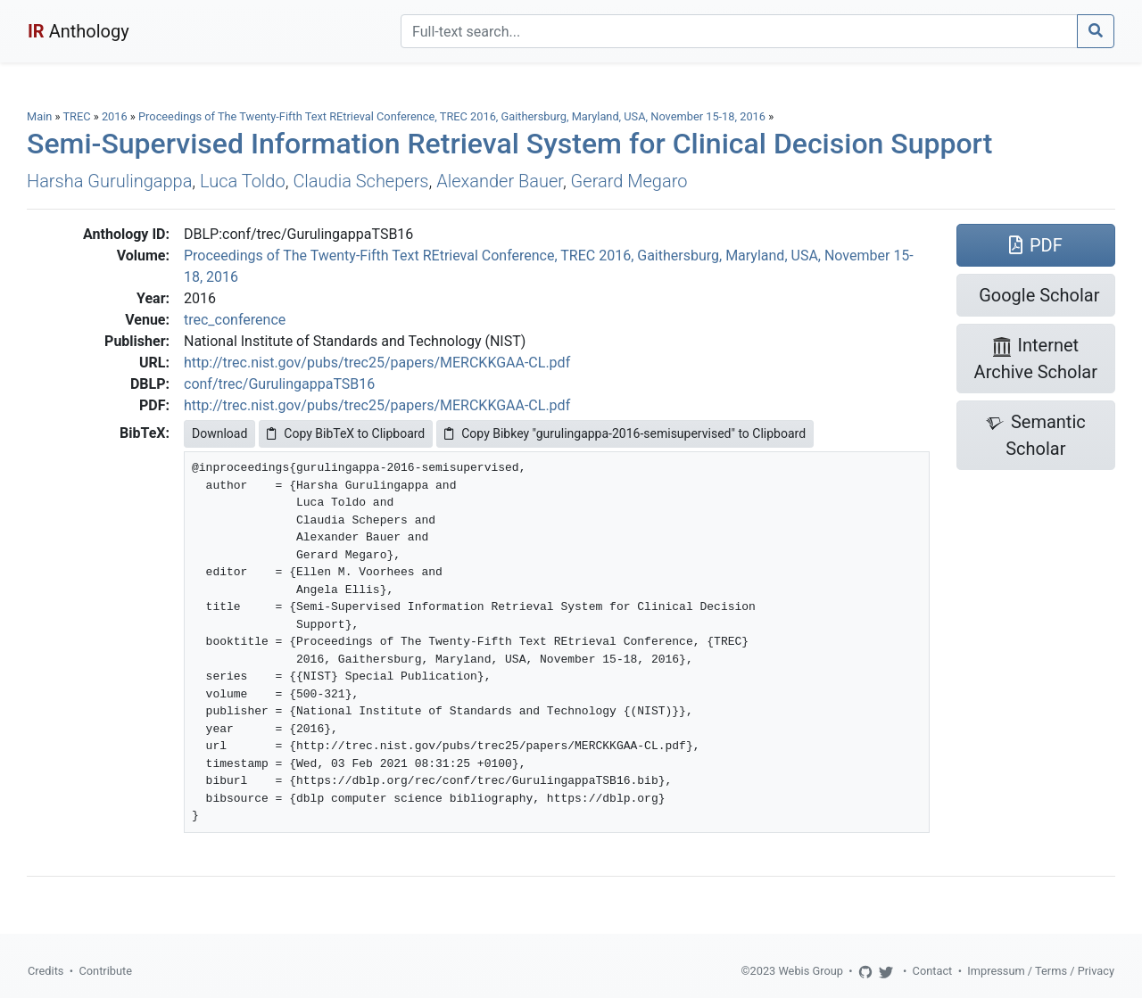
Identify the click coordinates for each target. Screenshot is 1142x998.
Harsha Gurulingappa (109, 181)
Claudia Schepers (360, 181)
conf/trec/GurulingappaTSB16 (279, 383)
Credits (45, 970)
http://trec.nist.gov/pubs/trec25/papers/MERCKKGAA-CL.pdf (377, 362)
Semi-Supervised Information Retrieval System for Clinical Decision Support (509, 144)
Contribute (105, 970)
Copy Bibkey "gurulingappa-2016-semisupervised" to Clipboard (625, 433)
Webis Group (810, 970)
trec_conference (235, 319)
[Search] (739, 31)
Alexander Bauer (499, 181)
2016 (115, 116)
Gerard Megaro (629, 181)
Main (39, 116)
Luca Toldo (243, 181)
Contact (933, 970)
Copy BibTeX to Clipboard (346, 433)
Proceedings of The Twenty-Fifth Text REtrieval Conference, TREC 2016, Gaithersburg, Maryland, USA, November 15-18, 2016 (453, 116)
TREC (76, 116)
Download (219, 433)
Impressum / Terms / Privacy (1040, 970)
